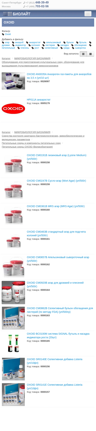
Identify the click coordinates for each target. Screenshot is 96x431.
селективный (50, 48)
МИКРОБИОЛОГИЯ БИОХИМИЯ (32, 58)
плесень (23, 48)
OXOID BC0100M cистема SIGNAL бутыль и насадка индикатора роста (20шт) (58, 335)
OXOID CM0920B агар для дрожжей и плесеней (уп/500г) (55, 284)
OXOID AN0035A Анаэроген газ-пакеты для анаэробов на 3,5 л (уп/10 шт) (59, 76)
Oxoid (6, 34)
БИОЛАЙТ (16, 14)
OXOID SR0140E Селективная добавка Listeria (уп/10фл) (54, 361)
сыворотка (79, 48)
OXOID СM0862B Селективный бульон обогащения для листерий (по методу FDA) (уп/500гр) (60, 310)
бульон (68, 42)
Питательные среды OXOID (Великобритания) (27, 146)
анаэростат (33, 42)
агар (6, 42)
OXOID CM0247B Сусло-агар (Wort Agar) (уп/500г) (56, 180)
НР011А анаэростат (38, 99)
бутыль (81, 42)
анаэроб (18, 42)
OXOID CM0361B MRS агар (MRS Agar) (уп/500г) (55, 206)
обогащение (79, 45)
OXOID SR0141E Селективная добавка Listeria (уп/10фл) (54, 386)
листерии (49, 45)
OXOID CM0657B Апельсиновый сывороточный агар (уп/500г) (58, 259)
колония (34, 45)
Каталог (6, 58)
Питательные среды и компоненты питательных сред (31, 143)
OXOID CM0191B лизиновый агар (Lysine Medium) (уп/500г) (56, 157)
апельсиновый (52, 42)
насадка (63, 45)
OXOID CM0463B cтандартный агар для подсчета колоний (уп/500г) (56, 233)
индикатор (19, 45)
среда (65, 48)
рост (35, 48)
